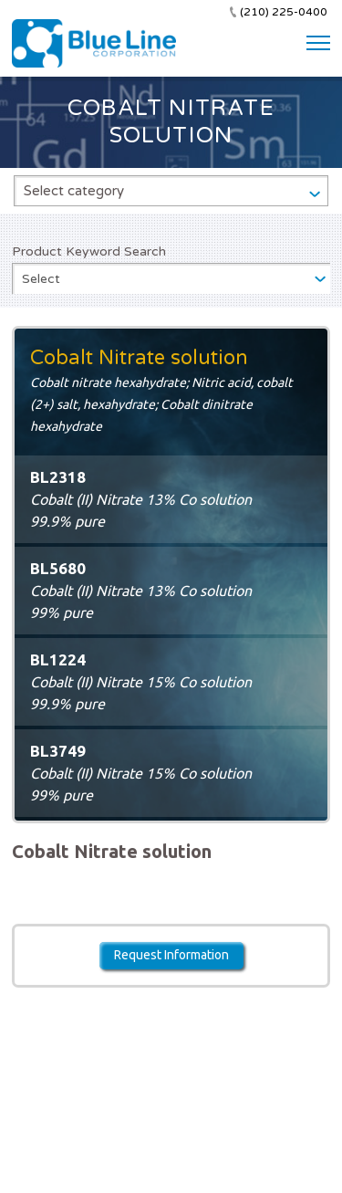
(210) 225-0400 (283, 11)
